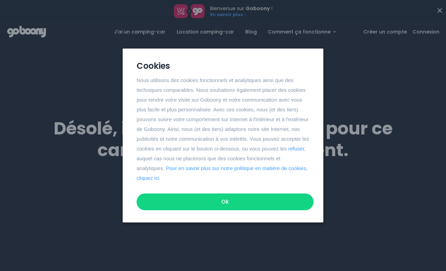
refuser (296, 149)
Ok (225, 202)
